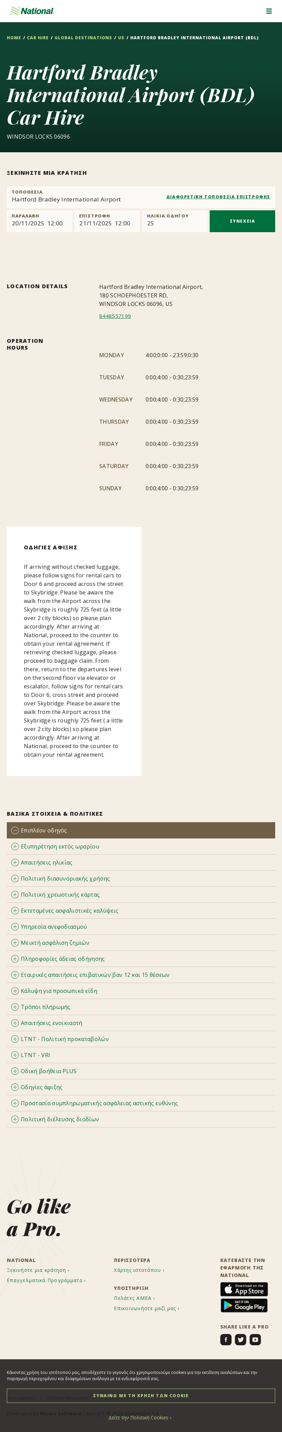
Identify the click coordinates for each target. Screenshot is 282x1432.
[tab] (141, 830)
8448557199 (115, 316)
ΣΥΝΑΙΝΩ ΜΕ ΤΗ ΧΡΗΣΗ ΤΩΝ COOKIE (141, 1396)
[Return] (107, 221)
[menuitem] (44, 1270)
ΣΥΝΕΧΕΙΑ (242, 221)
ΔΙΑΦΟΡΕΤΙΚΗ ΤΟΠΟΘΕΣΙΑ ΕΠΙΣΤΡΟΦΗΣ (218, 197)
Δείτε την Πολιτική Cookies (138, 1417)
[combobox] (141, 197)
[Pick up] (39, 221)
